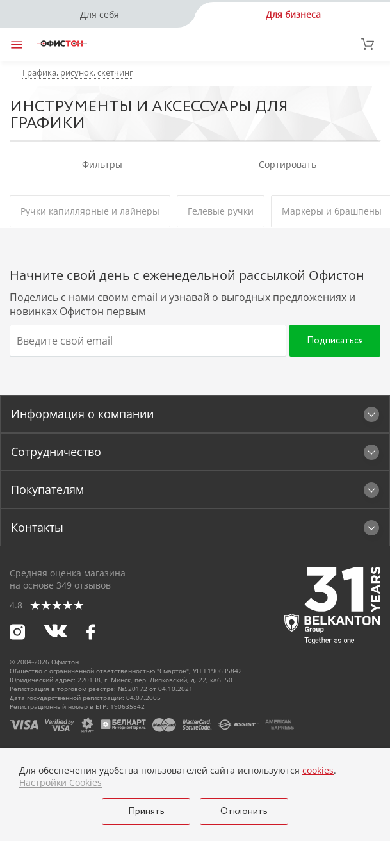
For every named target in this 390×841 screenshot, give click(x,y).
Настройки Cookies (60, 783)
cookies (318, 770)
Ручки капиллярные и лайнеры (89, 211)
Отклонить (244, 811)
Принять (146, 811)
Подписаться (335, 340)
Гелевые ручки (221, 211)
